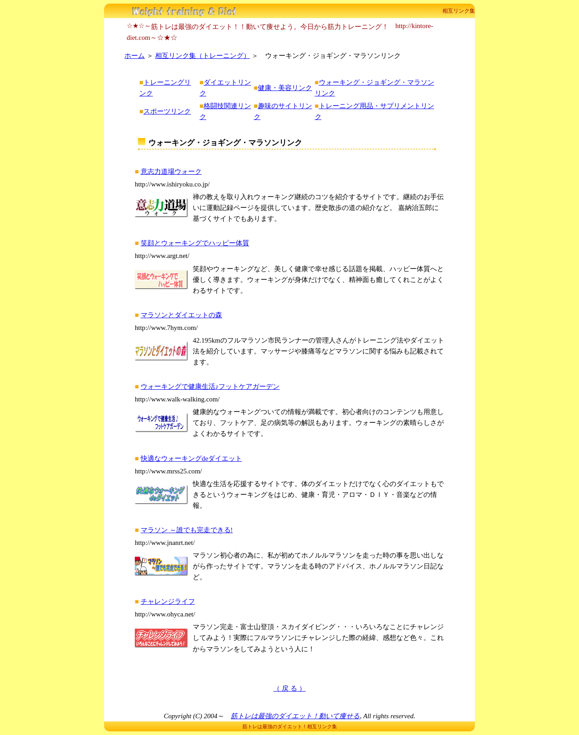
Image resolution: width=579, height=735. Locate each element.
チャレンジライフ (168, 601)
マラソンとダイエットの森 (181, 315)
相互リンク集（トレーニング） (202, 55)
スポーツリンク (167, 111)
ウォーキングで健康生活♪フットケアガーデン (210, 386)
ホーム (134, 55)
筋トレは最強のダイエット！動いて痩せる (295, 716)
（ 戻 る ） (289, 688)
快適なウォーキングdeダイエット (191, 458)
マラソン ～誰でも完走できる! (187, 530)
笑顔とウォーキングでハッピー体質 (195, 243)
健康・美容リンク (285, 87)
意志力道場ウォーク (171, 171)
